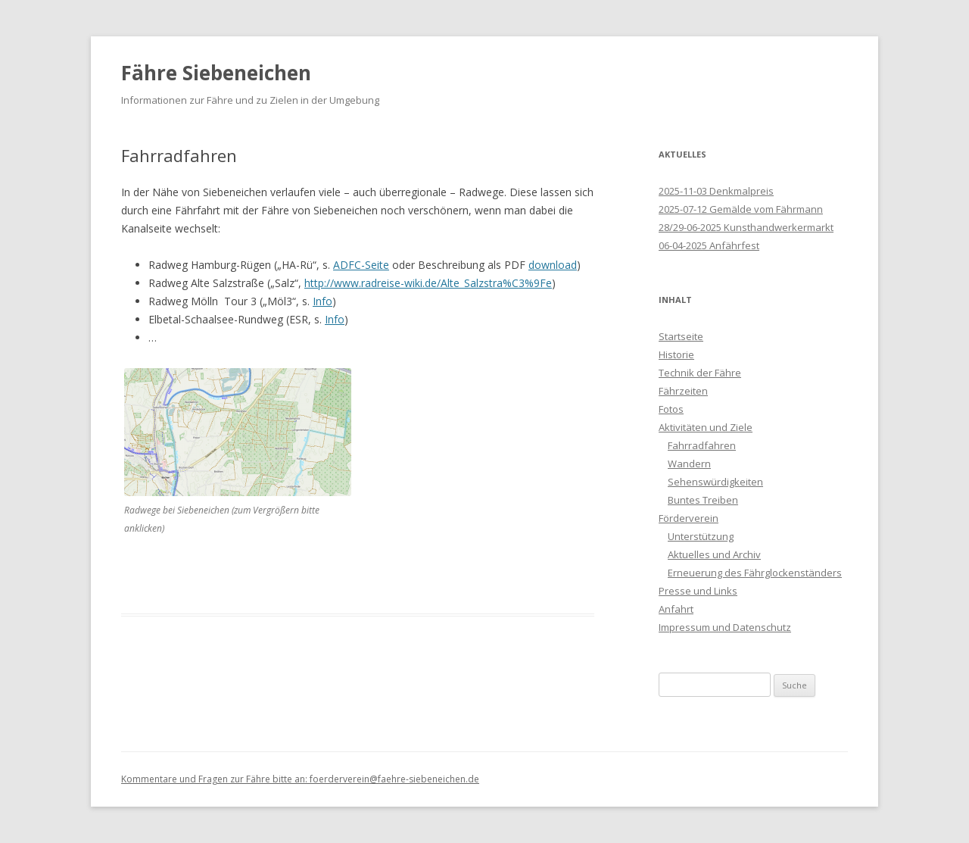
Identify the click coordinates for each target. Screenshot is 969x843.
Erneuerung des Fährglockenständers (755, 572)
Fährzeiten (683, 391)
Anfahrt (676, 609)
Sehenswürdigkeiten (715, 482)
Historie (676, 354)
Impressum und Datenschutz (725, 627)
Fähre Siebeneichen (216, 72)
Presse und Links (698, 591)
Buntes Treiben (703, 500)
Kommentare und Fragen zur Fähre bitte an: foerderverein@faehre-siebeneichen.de (300, 779)
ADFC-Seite (361, 265)
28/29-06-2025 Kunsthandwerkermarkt (746, 227)
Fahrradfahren (702, 445)
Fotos (671, 409)
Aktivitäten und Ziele (705, 427)
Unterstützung (701, 536)
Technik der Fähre (700, 372)
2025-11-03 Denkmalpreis (716, 191)
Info (322, 301)
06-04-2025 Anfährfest (709, 245)
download (552, 265)
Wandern (689, 463)
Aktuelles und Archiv (714, 554)
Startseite (681, 336)
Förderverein (688, 518)
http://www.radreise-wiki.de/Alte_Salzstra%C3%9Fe (428, 283)
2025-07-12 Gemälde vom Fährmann (741, 209)
